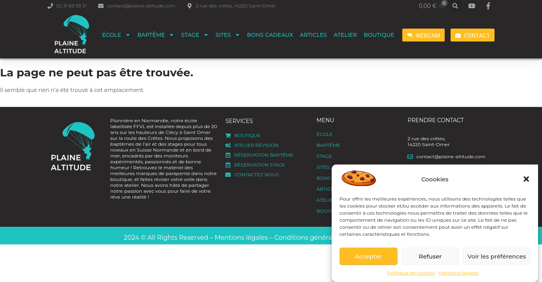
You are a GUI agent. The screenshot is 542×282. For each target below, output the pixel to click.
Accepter (368, 256)
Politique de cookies (411, 273)
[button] (526, 179)
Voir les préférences (496, 256)
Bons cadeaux (270, 34)
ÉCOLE (116, 35)
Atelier (345, 34)
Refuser (430, 256)
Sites (227, 35)
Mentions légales (459, 273)
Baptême (156, 35)
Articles (313, 34)
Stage (195, 35)
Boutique (379, 34)
